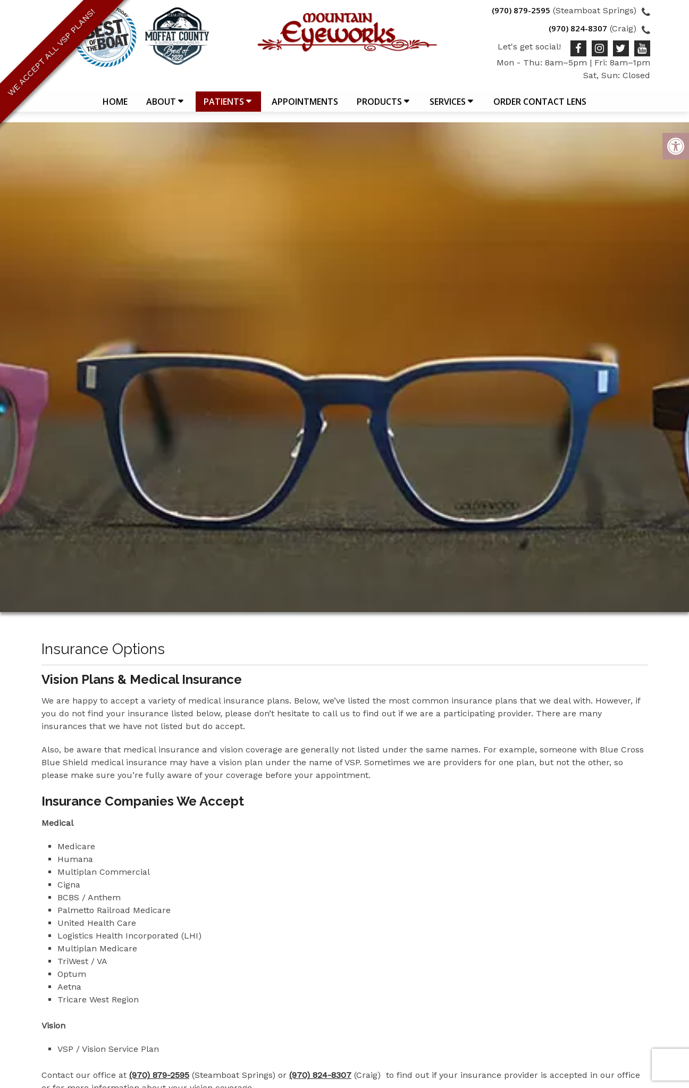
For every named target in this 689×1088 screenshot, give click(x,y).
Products (379, 107)
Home (115, 107)
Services (448, 107)
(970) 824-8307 (578, 28)
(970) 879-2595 (521, 10)
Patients (224, 107)
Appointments (305, 107)
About (161, 107)
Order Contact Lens (539, 107)
